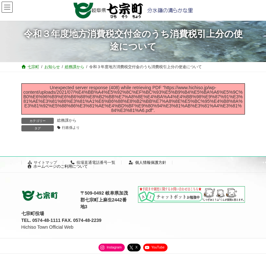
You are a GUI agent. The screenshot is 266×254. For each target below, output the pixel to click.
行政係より (71, 127)
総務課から (66, 120)
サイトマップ (42, 162)
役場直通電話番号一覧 (93, 162)
